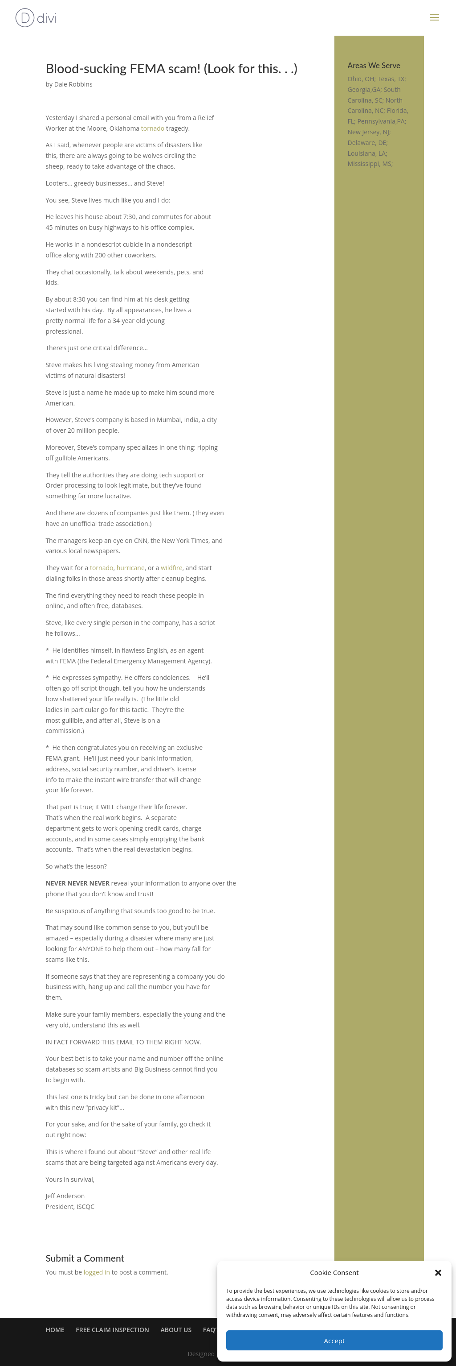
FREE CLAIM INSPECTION (112, 1329)
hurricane (131, 567)
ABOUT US (176, 1329)
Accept (334, 1340)
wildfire (171, 567)
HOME (54, 1329)
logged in (97, 1272)
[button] (438, 1272)
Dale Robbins (73, 84)
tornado (153, 128)
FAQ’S (211, 1329)
